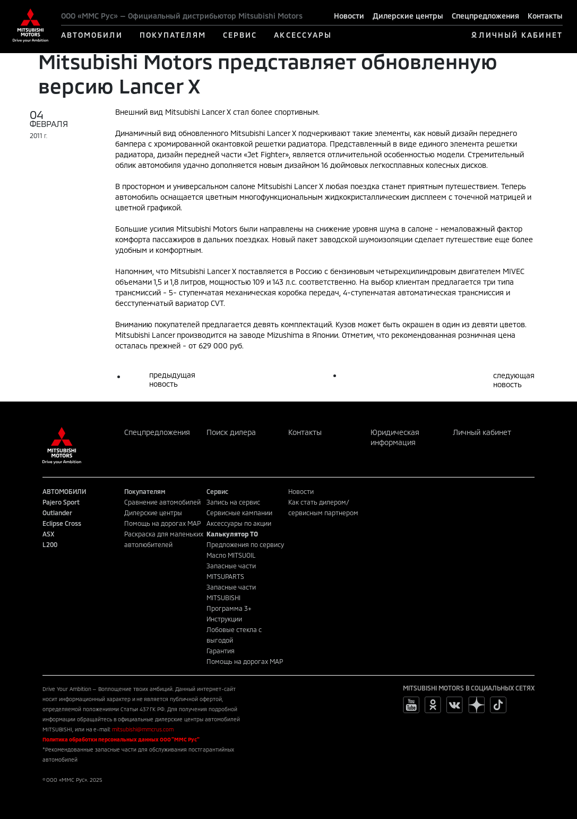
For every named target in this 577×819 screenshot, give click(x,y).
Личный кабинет (482, 432)
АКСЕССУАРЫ (303, 34)
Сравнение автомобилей (162, 502)
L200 (49, 544)
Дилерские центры (408, 15)
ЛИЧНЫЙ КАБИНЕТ (520, 34)
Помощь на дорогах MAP (162, 523)
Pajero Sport (61, 502)
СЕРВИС (240, 34)
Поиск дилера (231, 432)
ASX (48, 534)
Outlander (57, 512)
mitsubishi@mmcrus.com (143, 729)
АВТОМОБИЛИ (92, 34)
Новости (349, 15)
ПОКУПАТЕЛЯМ (173, 34)
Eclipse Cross (61, 523)
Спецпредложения (485, 15)
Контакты (545, 15)
